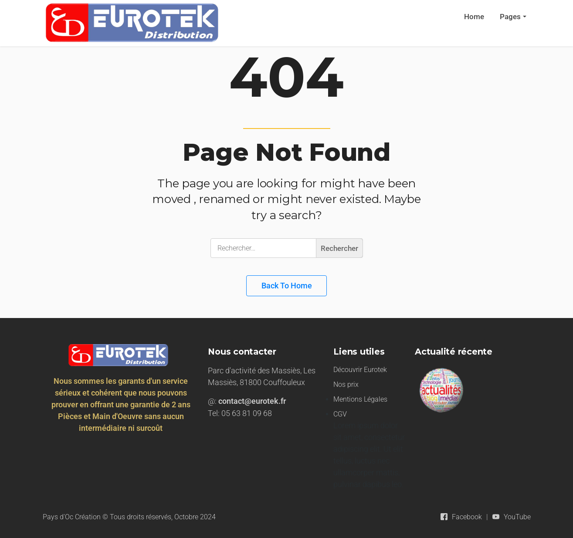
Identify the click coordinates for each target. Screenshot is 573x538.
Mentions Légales (360, 399)
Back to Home (286, 285)
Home (474, 16)
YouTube (517, 517)
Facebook (467, 517)
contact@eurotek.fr (252, 401)
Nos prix (346, 384)
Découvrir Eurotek (360, 369)
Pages (510, 16)
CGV (340, 414)
